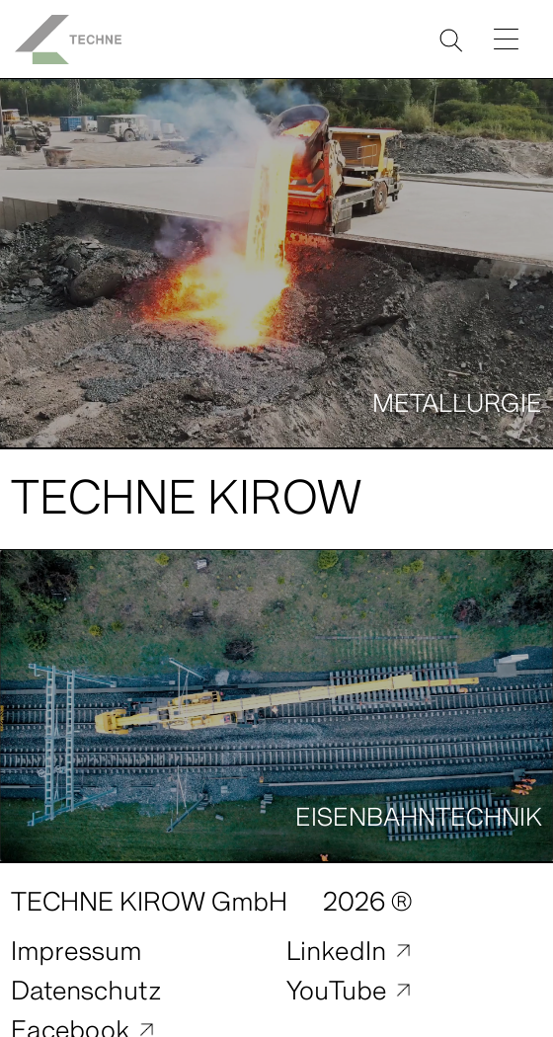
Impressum (76, 951)
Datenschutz (86, 991)
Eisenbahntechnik (418, 818)
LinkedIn (336, 951)
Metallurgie (457, 404)
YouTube (336, 991)
